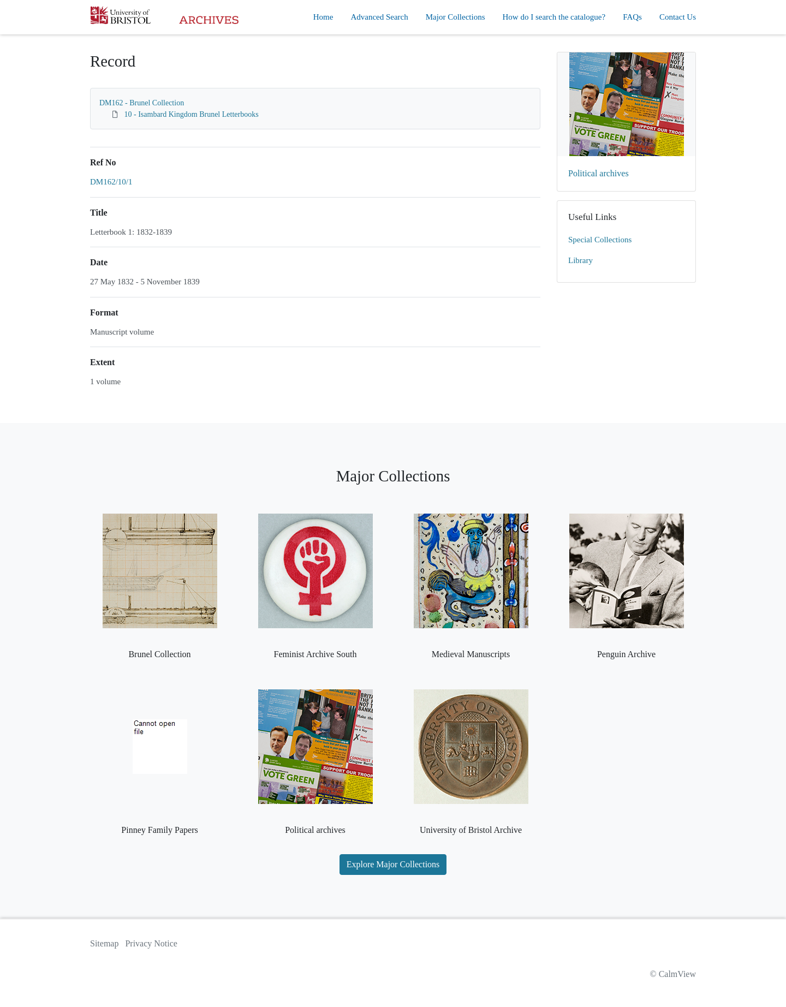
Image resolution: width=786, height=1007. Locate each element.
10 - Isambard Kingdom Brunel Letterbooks (191, 114)
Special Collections (600, 239)
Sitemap (104, 943)
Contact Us (677, 17)
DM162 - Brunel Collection (141, 103)
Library (580, 260)
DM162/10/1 (111, 181)
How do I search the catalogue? (554, 17)
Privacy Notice (151, 943)
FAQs (632, 17)
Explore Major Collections (393, 864)
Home (323, 17)
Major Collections (455, 17)
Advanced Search (379, 17)
